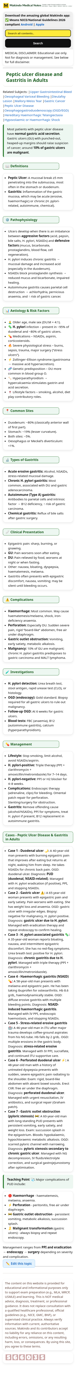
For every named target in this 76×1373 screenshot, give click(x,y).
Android (26, 24)
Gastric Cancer (54, 101)
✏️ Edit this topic (19, 1263)
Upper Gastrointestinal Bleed (51, 92)
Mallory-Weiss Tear (28, 101)
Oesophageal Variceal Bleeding (26, 96)
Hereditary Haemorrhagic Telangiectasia (33, 115)
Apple (40, 24)
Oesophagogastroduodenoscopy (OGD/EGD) (36, 110)
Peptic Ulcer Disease (19, 106)
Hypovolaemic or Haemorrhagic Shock (32, 120)
